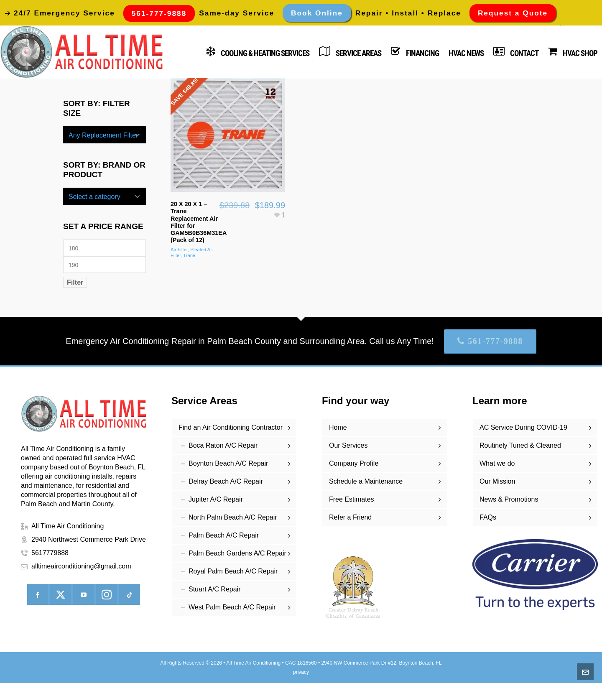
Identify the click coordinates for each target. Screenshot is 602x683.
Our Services (348, 445)
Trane (189, 255)
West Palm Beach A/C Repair (232, 607)
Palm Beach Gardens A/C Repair (237, 553)
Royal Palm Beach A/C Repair (233, 571)
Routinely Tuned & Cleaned (520, 445)
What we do (497, 463)
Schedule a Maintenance (366, 481)
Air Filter (179, 249)
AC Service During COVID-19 (523, 427)
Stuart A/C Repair (215, 589)
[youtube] (83, 594)
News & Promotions (509, 499)
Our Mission (497, 481)
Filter (75, 282)
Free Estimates (351, 499)
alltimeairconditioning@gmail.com (81, 566)
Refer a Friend (350, 517)
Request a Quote (513, 13)
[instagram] (106, 594)
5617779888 (50, 552)
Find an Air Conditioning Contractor (231, 427)
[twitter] (60, 594)
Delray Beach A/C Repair (226, 481)
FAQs (488, 517)
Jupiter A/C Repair (216, 499)
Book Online (317, 13)
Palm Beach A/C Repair (224, 535)
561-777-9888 (490, 341)
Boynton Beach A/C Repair (228, 463)
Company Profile (353, 463)
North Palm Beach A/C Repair (233, 517)
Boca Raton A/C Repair (223, 445)
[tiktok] (129, 594)
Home (338, 427)
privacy (301, 672)
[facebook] (37, 594)
